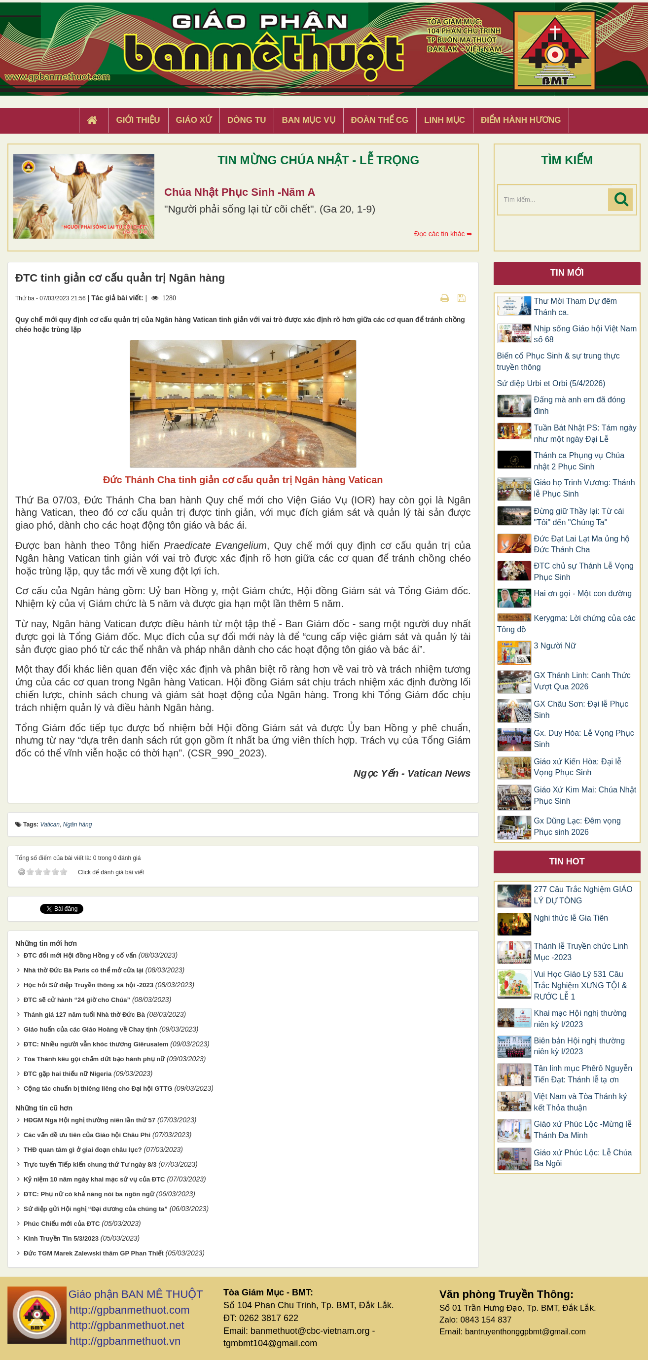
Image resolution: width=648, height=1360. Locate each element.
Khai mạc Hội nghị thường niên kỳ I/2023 (580, 1019)
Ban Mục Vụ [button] (308, 120)
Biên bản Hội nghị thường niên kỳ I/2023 (579, 1046)
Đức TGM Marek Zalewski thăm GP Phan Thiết (94, 1252)
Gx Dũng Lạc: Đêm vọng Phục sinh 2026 (577, 826)
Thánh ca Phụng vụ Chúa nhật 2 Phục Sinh (579, 461)
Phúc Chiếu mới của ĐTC (62, 1223)
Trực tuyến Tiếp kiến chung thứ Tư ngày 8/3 (90, 1164)
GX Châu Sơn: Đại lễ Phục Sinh (581, 709)
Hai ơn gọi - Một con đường (583, 593)
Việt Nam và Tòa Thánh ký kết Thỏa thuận (580, 1102)
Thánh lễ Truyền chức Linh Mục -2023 (581, 952)
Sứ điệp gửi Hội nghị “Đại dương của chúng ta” (96, 1209)
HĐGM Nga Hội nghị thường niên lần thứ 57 (89, 1120)
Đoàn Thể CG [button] (380, 120)
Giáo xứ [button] (194, 120)
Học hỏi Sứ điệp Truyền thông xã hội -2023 (88, 985)
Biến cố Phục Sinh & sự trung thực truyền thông (558, 361)
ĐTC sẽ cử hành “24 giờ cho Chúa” (77, 999)
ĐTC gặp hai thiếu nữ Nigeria (67, 1073)
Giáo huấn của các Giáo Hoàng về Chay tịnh (90, 1029)
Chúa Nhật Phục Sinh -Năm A (239, 192)
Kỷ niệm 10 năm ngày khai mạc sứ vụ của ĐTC (94, 1179)
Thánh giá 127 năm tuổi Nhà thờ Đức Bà (84, 1014)
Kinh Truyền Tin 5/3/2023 (61, 1238)
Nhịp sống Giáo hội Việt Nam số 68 (585, 334)
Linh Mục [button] (444, 120)
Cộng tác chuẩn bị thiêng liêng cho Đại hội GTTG (98, 1088)
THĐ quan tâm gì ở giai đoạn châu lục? (83, 1149)
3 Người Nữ (555, 646)
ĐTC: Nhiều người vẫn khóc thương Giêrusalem (96, 1044)
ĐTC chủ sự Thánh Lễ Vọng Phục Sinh (584, 571)
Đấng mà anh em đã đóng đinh (579, 405)
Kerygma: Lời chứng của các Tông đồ (566, 624)
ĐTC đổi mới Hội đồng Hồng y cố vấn (80, 955)
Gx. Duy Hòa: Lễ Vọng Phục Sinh (584, 739)
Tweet (49, 908)
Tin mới (567, 273)
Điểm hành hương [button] (521, 120)
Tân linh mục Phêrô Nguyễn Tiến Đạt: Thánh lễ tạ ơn (583, 1074)
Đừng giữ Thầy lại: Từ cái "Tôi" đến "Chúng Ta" (579, 517)
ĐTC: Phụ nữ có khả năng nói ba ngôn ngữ (89, 1194)
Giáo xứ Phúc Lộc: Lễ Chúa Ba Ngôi (583, 1158)
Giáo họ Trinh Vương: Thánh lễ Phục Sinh (584, 488)
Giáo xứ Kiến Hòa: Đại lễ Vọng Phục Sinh (578, 767)
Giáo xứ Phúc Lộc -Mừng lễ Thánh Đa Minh (583, 1130)
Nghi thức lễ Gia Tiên (571, 918)
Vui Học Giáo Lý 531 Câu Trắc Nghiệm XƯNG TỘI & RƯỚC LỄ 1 (580, 985)
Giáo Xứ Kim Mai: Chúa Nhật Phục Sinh (585, 795)
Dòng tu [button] (246, 120)
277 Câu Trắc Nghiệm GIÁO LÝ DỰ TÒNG (583, 895)
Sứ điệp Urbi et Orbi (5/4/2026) (551, 383)
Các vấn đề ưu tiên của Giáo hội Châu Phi (87, 1135)
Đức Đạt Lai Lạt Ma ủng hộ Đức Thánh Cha (582, 544)
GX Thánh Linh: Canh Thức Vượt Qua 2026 (582, 681)
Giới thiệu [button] (138, 120)
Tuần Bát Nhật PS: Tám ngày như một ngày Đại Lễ (585, 433)
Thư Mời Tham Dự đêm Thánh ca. (575, 307)
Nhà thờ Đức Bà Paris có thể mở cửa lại (84, 970)
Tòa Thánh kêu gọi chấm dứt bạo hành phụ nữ (94, 1059)
